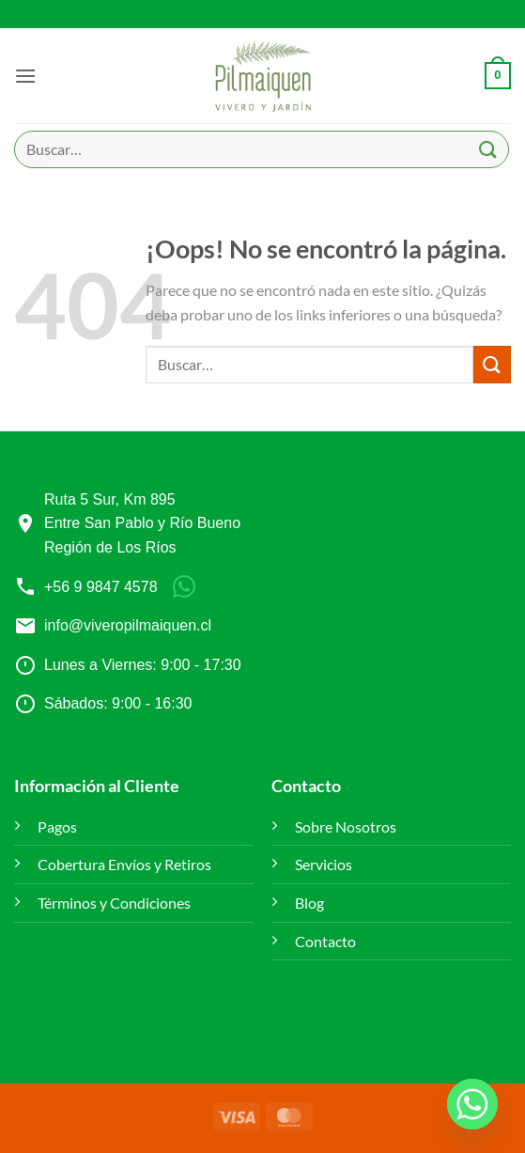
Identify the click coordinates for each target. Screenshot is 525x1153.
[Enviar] (488, 149)
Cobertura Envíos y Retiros (124, 864)
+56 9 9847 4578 (101, 587)
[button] (25, 76)
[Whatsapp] (472, 1104)
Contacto (325, 941)
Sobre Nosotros (345, 826)
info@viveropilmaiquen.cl (127, 625)
